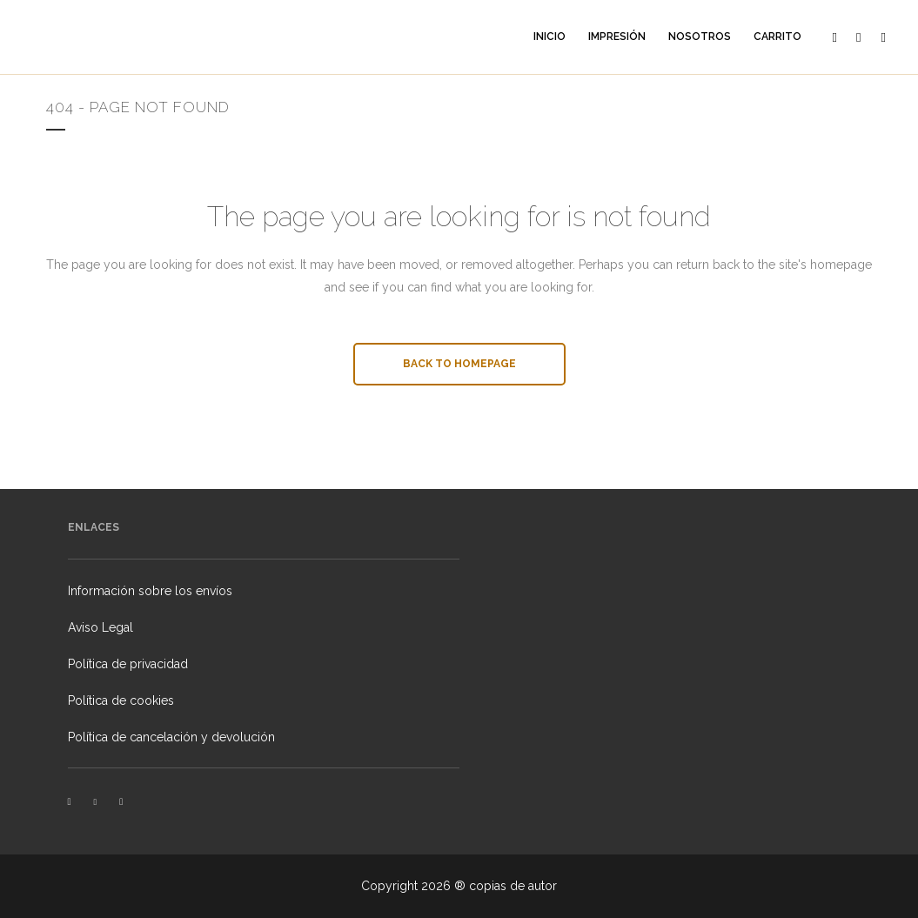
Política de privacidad (128, 664)
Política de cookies (121, 700)
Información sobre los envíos (150, 591)
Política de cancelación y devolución (171, 737)
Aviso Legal (100, 627)
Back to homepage (459, 364)
